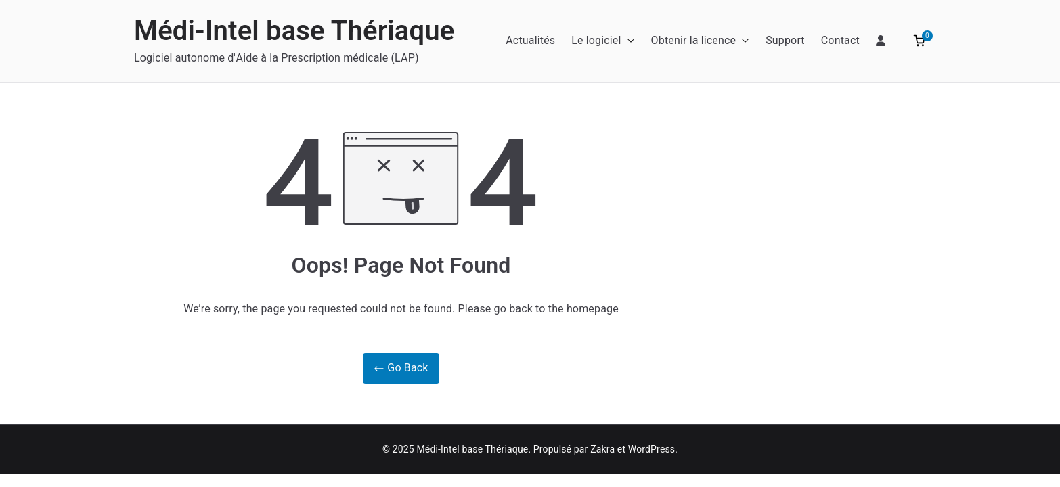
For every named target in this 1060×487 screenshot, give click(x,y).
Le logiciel (602, 41)
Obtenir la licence (700, 41)
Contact (840, 40)
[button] (628, 41)
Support (785, 40)
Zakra (602, 449)
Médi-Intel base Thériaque (294, 31)
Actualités (530, 40)
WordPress (651, 449)
